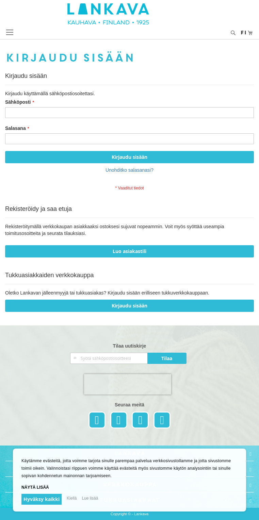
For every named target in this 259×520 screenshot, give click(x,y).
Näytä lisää (35, 487)
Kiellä (72, 498)
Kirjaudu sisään (129, 305)
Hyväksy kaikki (41, 499)
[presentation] (127, 384)
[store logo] (129, 13)
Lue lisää (90, 498)
